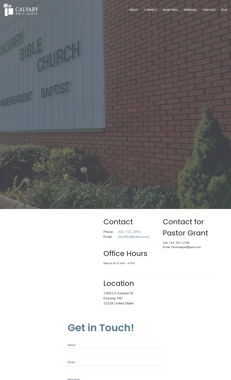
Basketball (170, 10)
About (133, 10)
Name (71, 345)
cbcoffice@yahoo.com (133, 237)
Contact (209, 10)
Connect (150, 10)
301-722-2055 (129, 232)
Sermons (190, 10)
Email (71, 362)
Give (224, 10)
